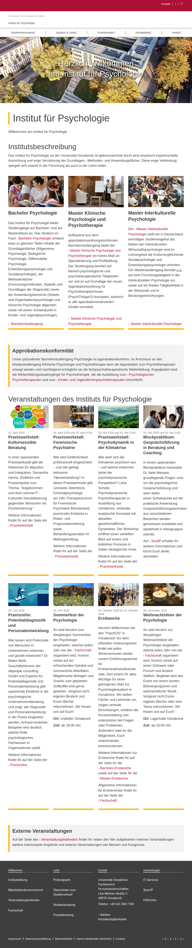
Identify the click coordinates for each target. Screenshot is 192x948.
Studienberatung (64, 904)
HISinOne (149, 900)
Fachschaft (15, 910)
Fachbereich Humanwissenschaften (26, 16)
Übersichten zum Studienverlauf (64, 892)
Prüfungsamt (61, 879)
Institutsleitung (17, 879)
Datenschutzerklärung (38, 938)
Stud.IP (148, 890)
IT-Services (150, 879)
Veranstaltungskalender (24, 900)
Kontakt (165, 3)
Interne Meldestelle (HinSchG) (94, 938)
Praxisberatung (63, 915)
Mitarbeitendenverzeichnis (25, 890)
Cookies (120, 938)
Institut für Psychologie (21, 23)
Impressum (14, 938)
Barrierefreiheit (63, 938)
